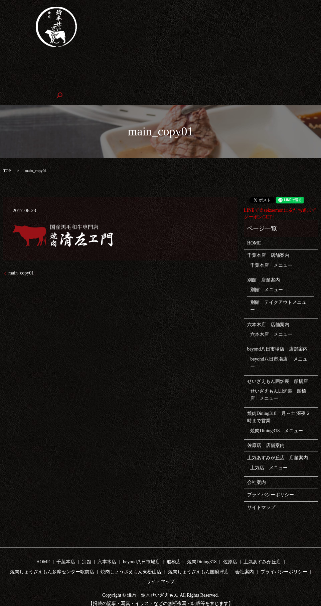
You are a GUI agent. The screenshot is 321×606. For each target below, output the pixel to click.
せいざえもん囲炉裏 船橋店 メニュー (278, 383)
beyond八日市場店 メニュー (278, 351)
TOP (7, 159)
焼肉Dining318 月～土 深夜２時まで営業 (278, 406)
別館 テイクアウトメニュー (278, 294)
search (122, 84)
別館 (74, 62)
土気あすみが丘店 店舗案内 (277, 446)
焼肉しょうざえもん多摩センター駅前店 (176, 72)
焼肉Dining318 (30, 72)
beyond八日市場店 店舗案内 (277, 338)
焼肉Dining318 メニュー (276, 419)
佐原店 (63, 72)
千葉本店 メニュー (271, 253)
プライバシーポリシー (270, 483)
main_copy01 (21, 261)
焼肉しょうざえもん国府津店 (45, 83)
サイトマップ (261, 496)
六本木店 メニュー (271, 323)
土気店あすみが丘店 (102, 72)
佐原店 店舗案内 (266, 434)
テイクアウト (105, 62)
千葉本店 (49, 62)
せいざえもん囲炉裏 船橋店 (238, 62)
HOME (22, 62)
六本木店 (139, 62)
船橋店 (174, 550)
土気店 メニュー (269, 456)
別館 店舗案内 (263, 268)
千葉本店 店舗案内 (268, 244)
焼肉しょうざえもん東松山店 (260, 72)
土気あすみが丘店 (262, 550)
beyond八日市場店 (178, 62)
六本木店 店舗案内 (268, 313)
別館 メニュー (266, 278)
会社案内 (96, 83)
